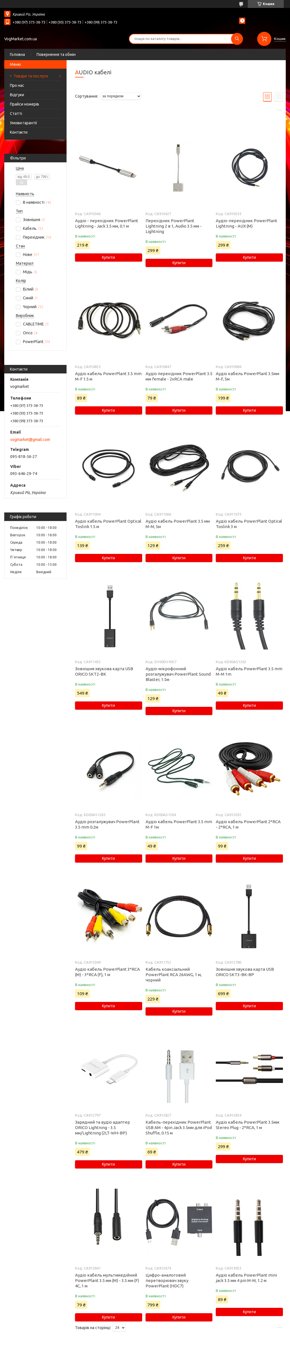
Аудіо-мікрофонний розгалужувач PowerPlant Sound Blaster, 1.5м (178, 674)
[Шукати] (237, 39)
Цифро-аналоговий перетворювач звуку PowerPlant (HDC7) (167, 1280)
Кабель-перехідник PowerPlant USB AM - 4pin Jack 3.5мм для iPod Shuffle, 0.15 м (179, 1127)
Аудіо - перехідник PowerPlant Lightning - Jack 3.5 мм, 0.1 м (106, 223)
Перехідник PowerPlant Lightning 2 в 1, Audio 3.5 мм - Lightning (174, 226)
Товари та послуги (31, 76)
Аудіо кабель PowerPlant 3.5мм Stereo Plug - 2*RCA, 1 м (247, 1125)
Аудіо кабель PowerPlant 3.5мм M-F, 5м (247, 376)
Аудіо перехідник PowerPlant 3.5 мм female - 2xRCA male (179, 376)
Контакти (18, 132)
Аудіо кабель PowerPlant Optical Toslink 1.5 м (108, 524)
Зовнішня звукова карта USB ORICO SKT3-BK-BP (245, 972)
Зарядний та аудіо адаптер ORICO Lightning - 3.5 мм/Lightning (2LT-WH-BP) (102, 1127)
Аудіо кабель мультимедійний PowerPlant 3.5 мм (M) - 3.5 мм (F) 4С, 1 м (107, 1280)
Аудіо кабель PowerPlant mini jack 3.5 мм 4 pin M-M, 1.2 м (246, 1278)
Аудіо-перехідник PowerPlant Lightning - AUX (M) (246, 223)
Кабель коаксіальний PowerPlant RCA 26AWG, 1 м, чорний (174, 974)
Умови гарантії (23, 123)
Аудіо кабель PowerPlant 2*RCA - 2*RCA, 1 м (248, 824)
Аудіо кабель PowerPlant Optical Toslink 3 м (249, 524)
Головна (17, 54)
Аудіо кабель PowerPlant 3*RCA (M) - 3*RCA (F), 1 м (107, 972)
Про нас (17, 85)
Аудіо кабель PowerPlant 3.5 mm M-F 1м (179, 824)
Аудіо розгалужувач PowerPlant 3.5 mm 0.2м (107, 824)
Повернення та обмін (56, 54)
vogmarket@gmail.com (30, 439)
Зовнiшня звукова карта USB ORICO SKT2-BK (104, 671)
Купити (108, 257)
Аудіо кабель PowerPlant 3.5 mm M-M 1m (249, 671)
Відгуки (17, 95)
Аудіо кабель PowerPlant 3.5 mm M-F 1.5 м (108, 376)
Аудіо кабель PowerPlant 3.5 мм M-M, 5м (178, 524)
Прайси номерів (24, 104)
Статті (16, 113)
